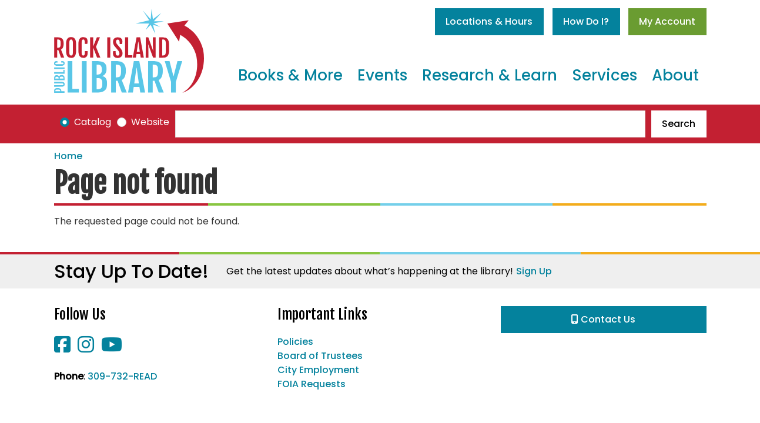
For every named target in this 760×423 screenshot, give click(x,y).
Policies (295, 341)
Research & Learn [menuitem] (489, 75)
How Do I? (586, 21)
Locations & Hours (489, 21)
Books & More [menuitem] (290, 75)
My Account (667, 21)
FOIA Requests (311, 384)
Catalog (92, 122)
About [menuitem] (675, 75)
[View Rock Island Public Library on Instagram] (87, 348)
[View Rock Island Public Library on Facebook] (63, 348)
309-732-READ (122, 376)
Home (68, 156)
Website (150, 122)
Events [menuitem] (382, 75)
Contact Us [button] (603, 319)
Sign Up (534, 271)
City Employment (318, 370)
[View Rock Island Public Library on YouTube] (111, 348)
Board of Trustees (320, 355)
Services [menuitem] (604, 75)
